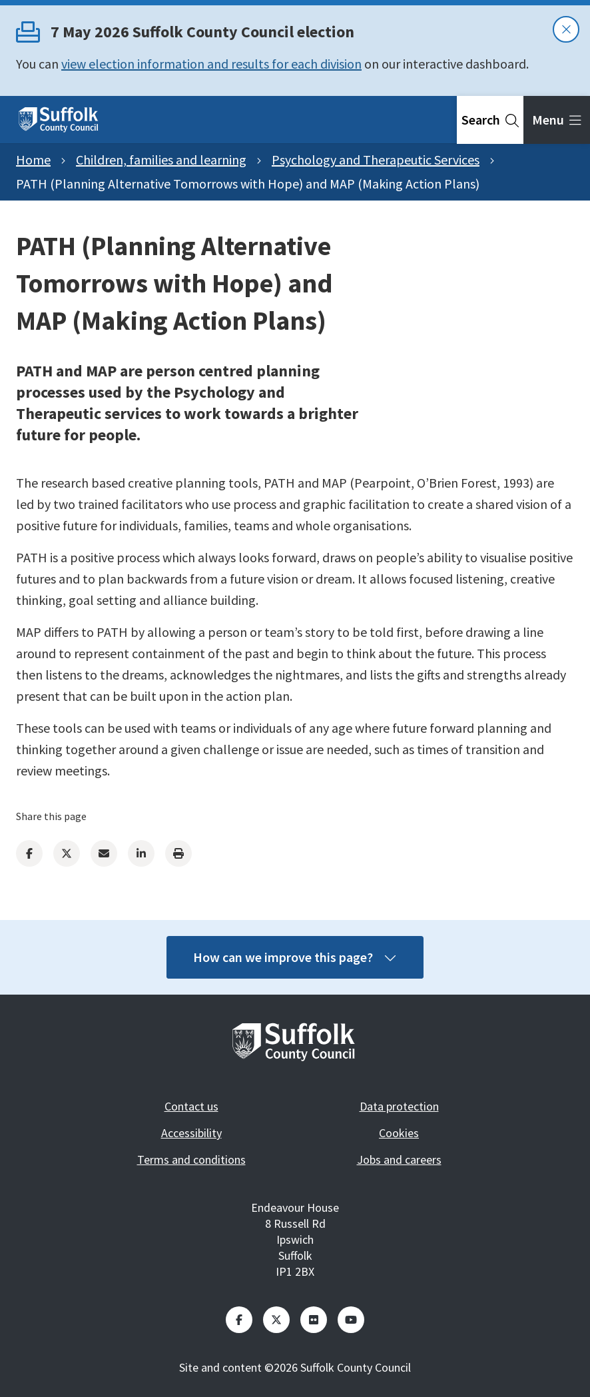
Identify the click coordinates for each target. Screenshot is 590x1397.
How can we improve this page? (295, 957)
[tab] (490, 120)
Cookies (399, 1133)
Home (33, 159)
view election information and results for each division (211, 63)
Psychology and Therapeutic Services (375, 159)
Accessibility (191, 1133)
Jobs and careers (399, 1159)
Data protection (399, 1106)
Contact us (191, 1106)
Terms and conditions (191, 1159)
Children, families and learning (161, 159)
